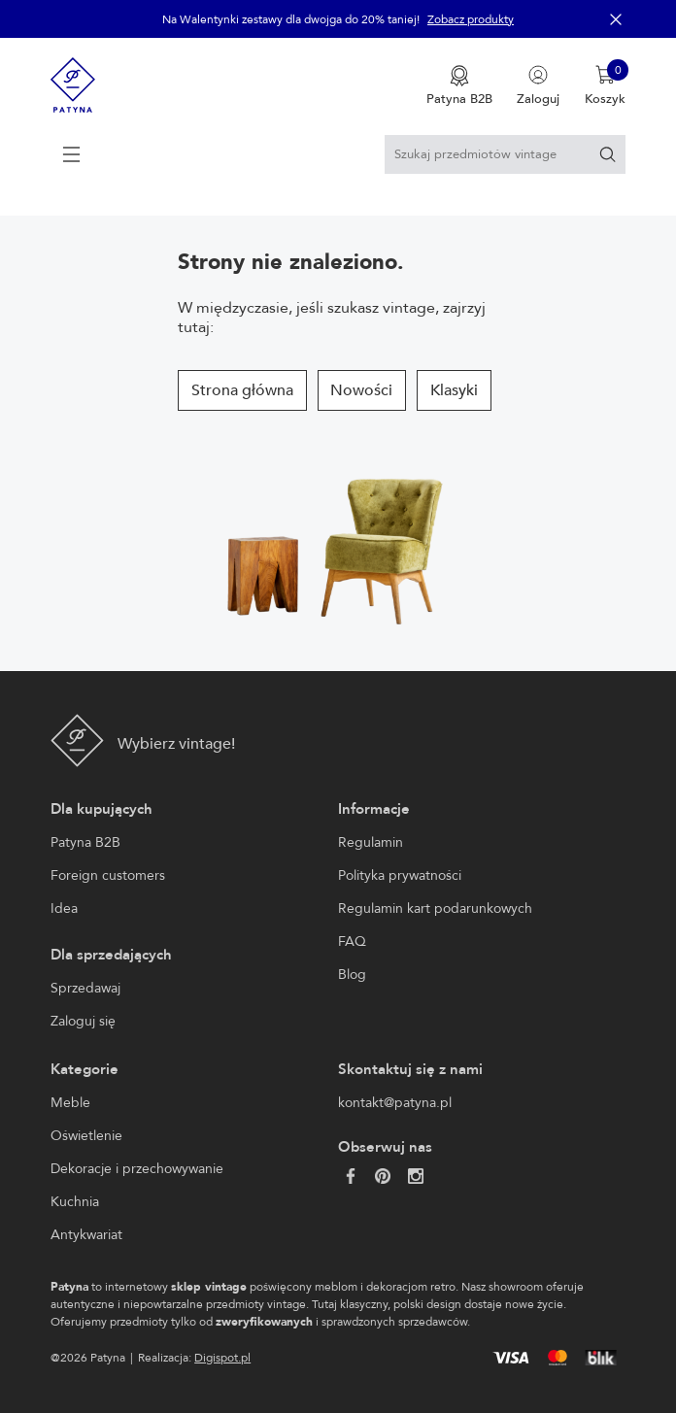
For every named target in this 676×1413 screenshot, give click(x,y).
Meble (70, 1102)
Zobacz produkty (470, 19)
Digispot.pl (222, 1357)
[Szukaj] (607, 154)
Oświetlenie (86, 1136)
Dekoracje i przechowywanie (137, 1169)
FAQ (352, 941)
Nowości (361, 390)
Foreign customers (108, 875)
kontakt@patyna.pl (395, 1102)
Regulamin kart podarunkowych (435, 908)
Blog (352, 974)
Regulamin (370, 842)
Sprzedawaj (85, 988)
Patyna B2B (85, 842)
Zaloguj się (83, 1021)
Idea (64, 908)
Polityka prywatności (399, 875)
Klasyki (454, 390)
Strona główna (242, 390)
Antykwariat (86, 1235)
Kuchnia (75, 1202)
